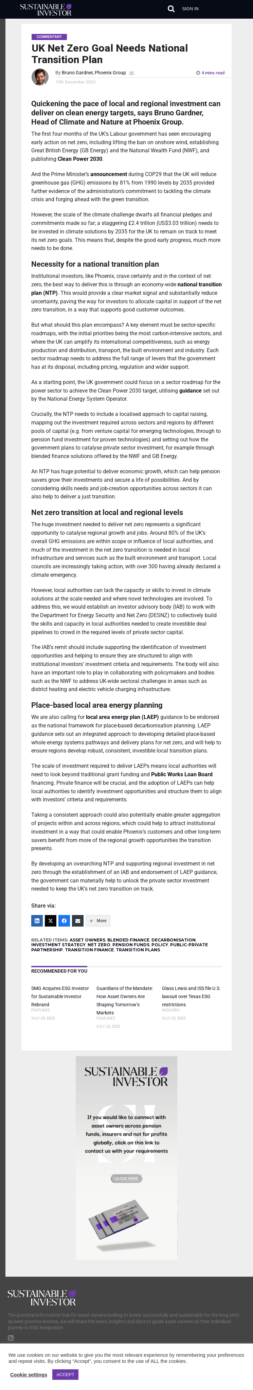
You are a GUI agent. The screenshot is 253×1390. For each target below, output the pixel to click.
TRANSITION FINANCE (89, 949)
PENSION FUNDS (130, 944)
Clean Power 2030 (80, 159)
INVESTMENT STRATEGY (58, 944)
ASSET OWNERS (87, 939)
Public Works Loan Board (182, 774)
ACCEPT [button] (65, 1374)
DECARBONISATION (173, 939)
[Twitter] (50, 921)
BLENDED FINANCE (128, 939)
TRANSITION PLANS (138, 949)
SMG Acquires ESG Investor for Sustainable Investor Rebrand (60, 997)
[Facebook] (64, 921)
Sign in (190, 8)
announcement (108, 174)
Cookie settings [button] (28, 1374)
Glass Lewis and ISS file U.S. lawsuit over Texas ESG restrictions (191, 997)
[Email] (78, 921)
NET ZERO (99, 944)
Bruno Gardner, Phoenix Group (94, 73)
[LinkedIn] (37, 921)
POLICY (159, 944)
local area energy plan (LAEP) (122, 717)
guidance (190, 390)
